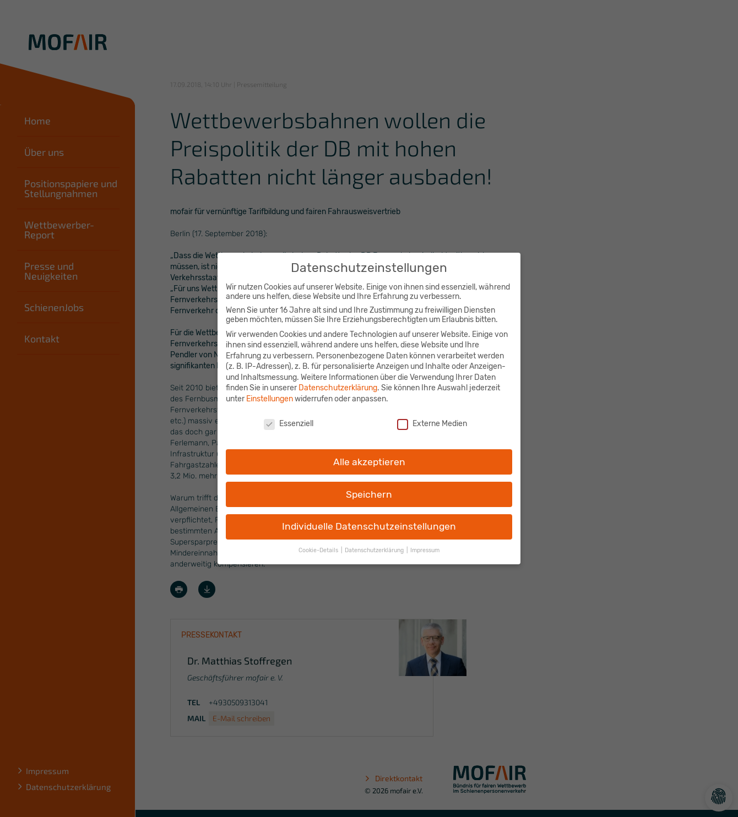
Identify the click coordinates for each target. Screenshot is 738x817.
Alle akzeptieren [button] (369, 452)
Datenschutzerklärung (338, 379)
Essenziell (288, 415)
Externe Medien (432, 415)
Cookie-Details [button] (319, 541)
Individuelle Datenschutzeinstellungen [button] (369, 517)
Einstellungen (269, 390)
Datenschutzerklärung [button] (375, 541)
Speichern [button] (369, 485)
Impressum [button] (424, 541)
